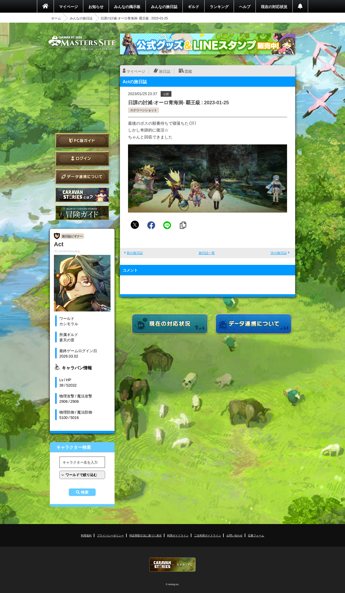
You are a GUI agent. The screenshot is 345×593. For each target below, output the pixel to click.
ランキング (219, 6)
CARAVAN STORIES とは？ (82, 194)
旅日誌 (164, 71)
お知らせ (96, 6)
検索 (84, 492)
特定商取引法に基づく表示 (145, 535)
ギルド (193, 6)
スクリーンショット (143, 110)
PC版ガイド (82, 140)
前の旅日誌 (135, 252)
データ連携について (82, 176)
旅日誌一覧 (207, 252)
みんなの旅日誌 (164, 6)
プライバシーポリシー (110, 535)
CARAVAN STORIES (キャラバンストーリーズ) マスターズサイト (82, 42)
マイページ (68, 6)
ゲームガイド (82, 212)
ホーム (56, 18)
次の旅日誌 (279, 252)
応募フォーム (256, 535)
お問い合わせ (234, 535)
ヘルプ (244, 6)
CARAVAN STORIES (172, 564)
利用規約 (86, 535)
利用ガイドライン (178, 535)
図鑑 (188, 71)
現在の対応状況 (274, 6)
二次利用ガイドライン (207, 535)
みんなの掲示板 (127, 6)
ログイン (82, 158)
